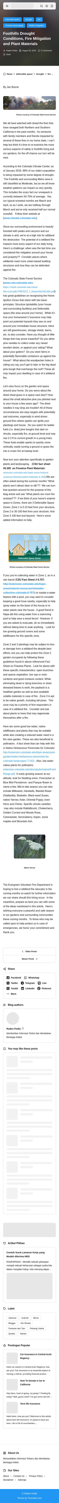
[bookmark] (52, 6)
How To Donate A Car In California (32, 1382)
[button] (12, 993)
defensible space (12, 19)
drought (28, 19)
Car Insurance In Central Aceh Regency (35, 1356)
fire (39, 19)
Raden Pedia (11, 51)
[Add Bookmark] (7, 54)
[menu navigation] (7, 6)
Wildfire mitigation (36, 25)
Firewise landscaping (14, 25)
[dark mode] (46, 6)
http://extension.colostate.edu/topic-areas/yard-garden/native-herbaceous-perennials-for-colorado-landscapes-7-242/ (29, 756)
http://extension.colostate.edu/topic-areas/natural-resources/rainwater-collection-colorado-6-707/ (24, 588)
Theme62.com (35, 1498)
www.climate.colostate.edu (20, 218)
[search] (41, 6)
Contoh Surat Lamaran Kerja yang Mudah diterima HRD (25, 1254)
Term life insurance (30, 1403)
